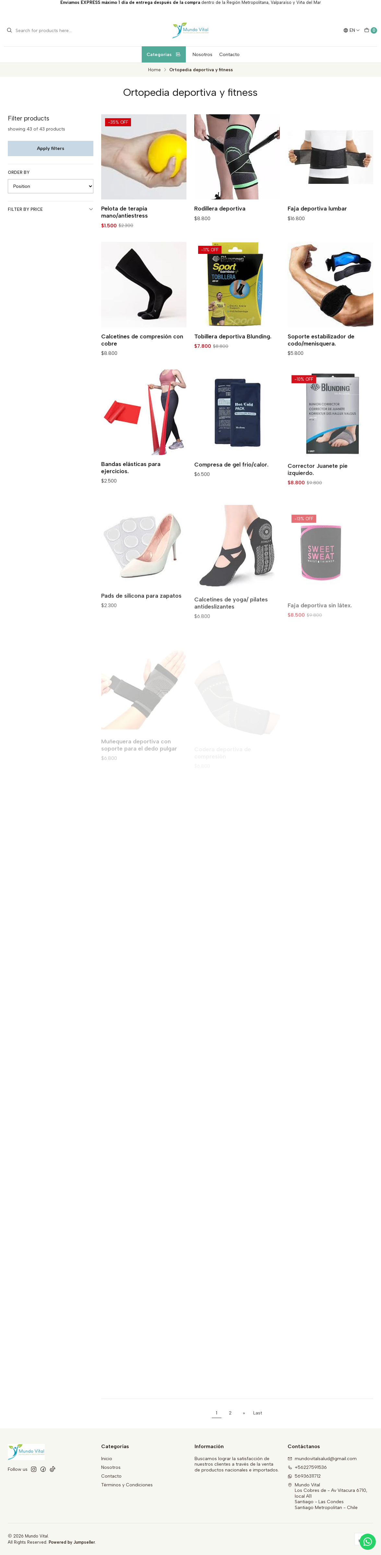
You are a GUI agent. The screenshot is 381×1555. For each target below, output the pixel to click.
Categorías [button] (164, 54)
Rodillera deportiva (219, 208)
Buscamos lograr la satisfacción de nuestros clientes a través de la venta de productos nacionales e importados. (237, 1464)
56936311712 (304, 1476)
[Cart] (370, 30)
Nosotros (202, 54)
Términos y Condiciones (127, 1485)
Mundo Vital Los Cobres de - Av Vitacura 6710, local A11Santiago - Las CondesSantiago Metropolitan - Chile (327, 1496)
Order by (19, 172)
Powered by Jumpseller (72, 1542)
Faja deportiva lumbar (317, 208)
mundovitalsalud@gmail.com (322, 1458)
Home (154, 70)
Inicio (106, 1458)
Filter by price (50, 209)
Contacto (229, 54)
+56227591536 (307, 1467)
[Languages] (351, 30)
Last (257, 1413)
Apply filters (50, 148)
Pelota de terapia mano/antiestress (124, 212)
